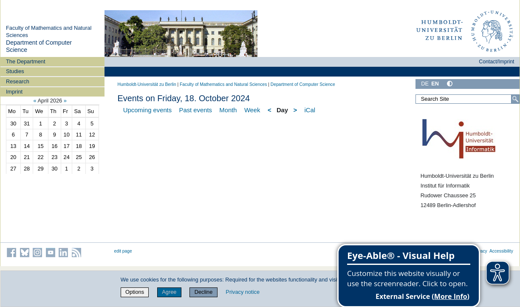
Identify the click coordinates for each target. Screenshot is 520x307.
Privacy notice (243, 292)
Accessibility (501, 251)
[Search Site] (467, 99)
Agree (169, 292)
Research (17, 81)
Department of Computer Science (303, 84)
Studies (15, 71)
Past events (195, 110)
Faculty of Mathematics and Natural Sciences (223, 84)
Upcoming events (147, 110)
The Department (25, 61)
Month (228, 110)
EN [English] (435, 83)
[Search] (515, 99)
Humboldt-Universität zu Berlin (147, 84)
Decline (204, 292)
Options (134, 292)
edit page (123, 251)
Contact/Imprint (496, 62)
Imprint (14, 91)
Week (252, 110)
